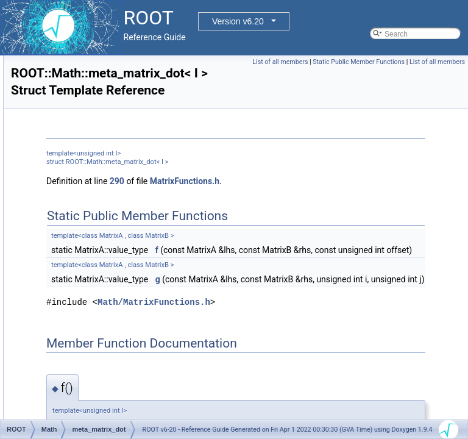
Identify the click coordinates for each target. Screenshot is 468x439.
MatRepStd (78, 82)
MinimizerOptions (88, 310)
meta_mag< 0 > (85, 230)
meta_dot (75, 189)
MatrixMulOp (80, 109)
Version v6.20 (238, 21)
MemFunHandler (87, 122)
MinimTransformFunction (100, 337)
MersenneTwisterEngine (99, 149)
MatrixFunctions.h (337, 199)
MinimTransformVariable (99, 350)
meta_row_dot (83, 270)
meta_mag (77, 216)
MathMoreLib (81, 69)
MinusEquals (81, 391)
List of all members (337, 62)
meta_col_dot (82, 163)
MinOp (70, 364)
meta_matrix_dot (87, 243)
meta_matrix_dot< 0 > (95, 256)
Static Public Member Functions (416, 62)
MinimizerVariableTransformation (113, 323)
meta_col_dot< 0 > (90, 176)
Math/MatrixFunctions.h (306, 373)
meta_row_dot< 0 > (91, 283)
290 (269, 199)
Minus (69, 377)
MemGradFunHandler (95, 136)
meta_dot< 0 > (83, 203)
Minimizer (75, 297)
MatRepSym (80, 95)
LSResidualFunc (86, 55)
